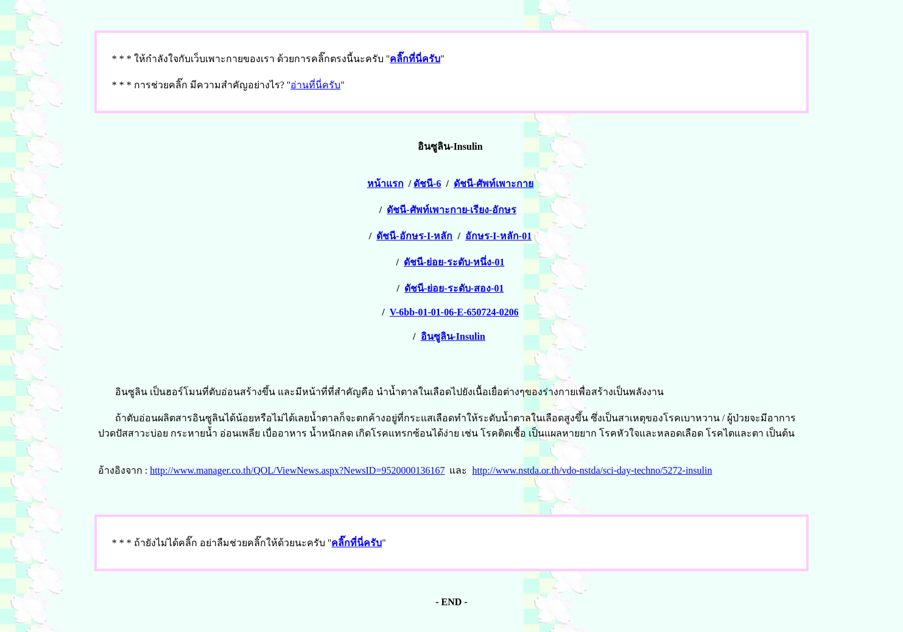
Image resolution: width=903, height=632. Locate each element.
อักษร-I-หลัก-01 (498, 236)
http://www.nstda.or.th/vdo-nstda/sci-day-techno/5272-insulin (592, 470)
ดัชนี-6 (427, 183)
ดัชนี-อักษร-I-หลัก (414, 236)
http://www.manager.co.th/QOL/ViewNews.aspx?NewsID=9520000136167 (297, 470)
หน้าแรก (385, 183)
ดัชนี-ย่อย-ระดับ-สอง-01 (454, 288)
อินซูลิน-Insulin (453, 336)
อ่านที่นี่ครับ (315, 85)
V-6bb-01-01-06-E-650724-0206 (454, 312)
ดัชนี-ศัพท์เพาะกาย (493, 183)
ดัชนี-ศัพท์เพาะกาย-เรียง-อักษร (451, 210)
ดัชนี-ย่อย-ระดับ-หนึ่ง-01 (454, 262)
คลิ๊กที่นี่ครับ (415, 59)
